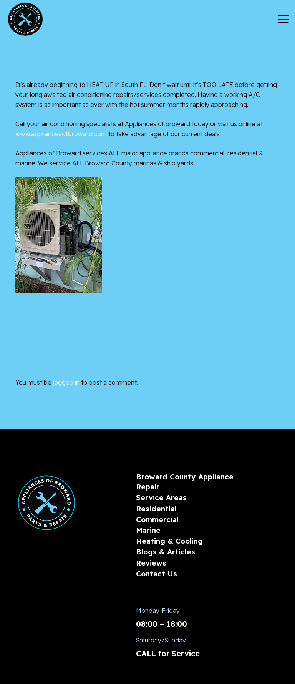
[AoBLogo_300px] (25, 19)
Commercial (157, 519)
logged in (66, 382)
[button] (283, 19)
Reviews (151, 562)
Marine (148, 530)
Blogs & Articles (165, 551)
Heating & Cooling (169, 541)
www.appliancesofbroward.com (61, 134)
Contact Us (156, 573)
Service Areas (161, 497)
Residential (156, 508)
